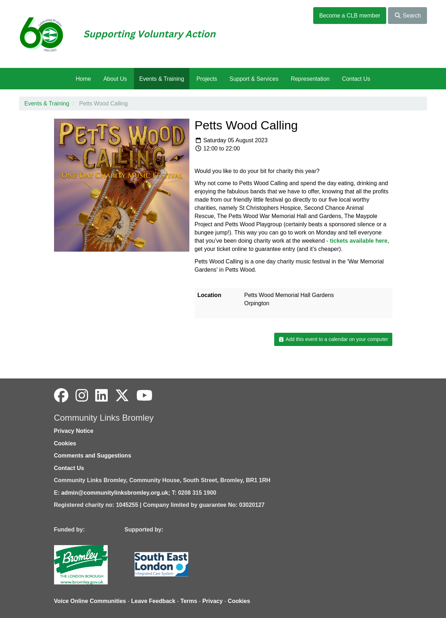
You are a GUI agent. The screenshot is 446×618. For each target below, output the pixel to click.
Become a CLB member (349, 16)
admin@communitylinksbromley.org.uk (114, 493)
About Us (115, 79)
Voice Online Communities (90, 601)
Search (407, 16)
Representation (310, 79)
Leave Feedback (153, 601)
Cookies (65, 443)
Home (83, 79)
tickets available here (359, 241)
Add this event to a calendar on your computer (333, 339)
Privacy (212, 601)
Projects (207, 79)
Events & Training (161, 79)
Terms (188, 601)
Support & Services (253, 79)
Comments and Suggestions (92, 456)
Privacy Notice (73, 431)
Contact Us (356, 79)
